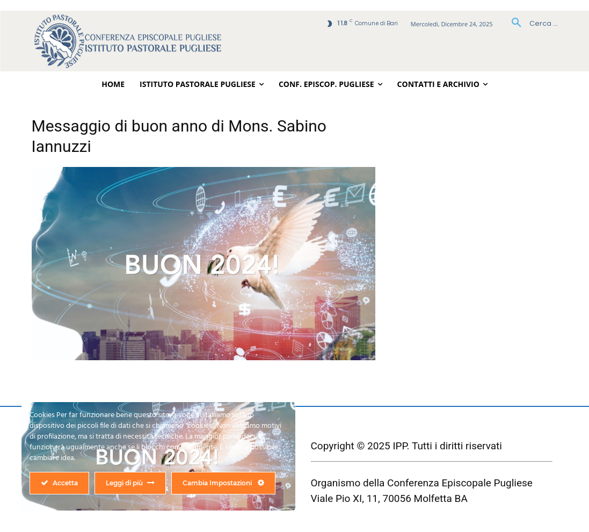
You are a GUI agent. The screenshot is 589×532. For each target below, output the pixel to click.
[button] (531, 24)
